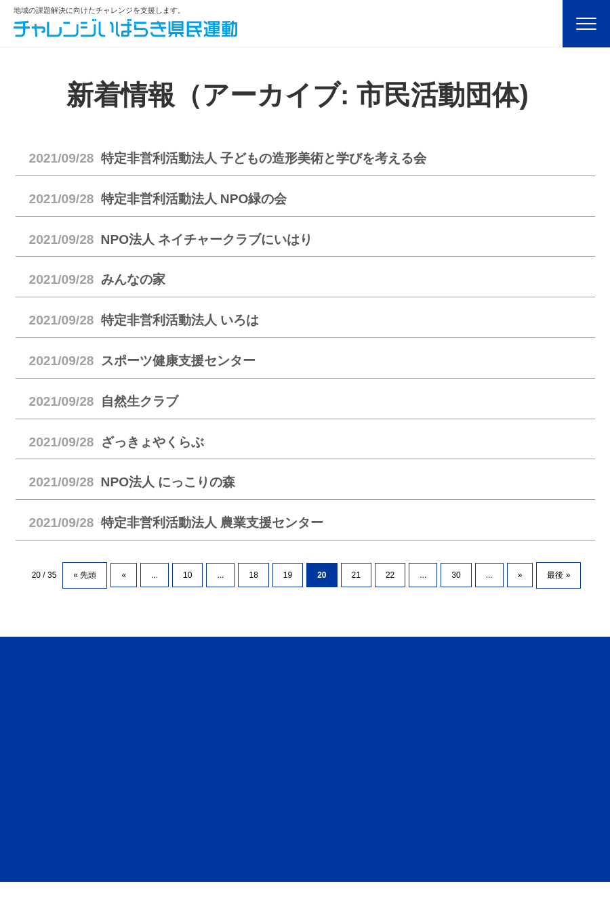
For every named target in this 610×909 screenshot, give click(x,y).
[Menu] (586, 23)
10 (187, 575)
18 (253, 575)
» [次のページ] (520, 575)
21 (356, 575)
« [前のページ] (123, 575)
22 (390, 575)
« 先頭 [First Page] (84, 575)
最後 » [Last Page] (558, 575)
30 (455, 575)
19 (287, 575)
